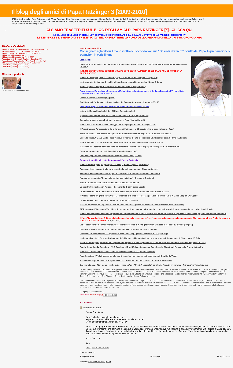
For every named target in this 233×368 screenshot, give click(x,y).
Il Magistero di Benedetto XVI (13, 55)
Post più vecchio (224, 356)
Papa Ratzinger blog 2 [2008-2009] (15, 65)
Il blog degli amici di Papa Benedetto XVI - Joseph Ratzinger (25, 49)
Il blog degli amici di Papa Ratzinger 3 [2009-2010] (79, 11)
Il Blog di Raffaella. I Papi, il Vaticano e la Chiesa (20, 51)
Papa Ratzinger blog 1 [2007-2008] (15, 67)
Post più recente (87, 356)
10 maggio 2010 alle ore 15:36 (97, 348)
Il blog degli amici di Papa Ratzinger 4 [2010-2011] (21, 63)
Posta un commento (87, 352)
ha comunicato (108, 269)
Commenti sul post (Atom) (99, 362)
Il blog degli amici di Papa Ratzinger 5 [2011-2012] (21, 53)
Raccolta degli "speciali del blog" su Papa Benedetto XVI (24, 61)
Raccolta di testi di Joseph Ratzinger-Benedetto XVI (22, 59)
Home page (155, 356)
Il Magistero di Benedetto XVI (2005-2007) (18, 57)
